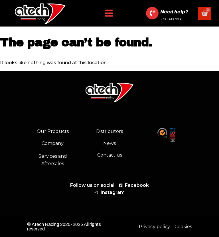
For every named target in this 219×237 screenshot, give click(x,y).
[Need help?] (152, 13)
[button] (109, 13)
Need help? (174, 12)
